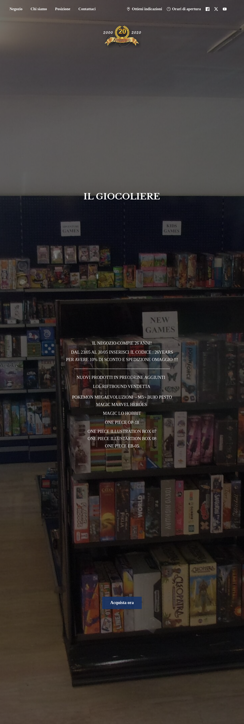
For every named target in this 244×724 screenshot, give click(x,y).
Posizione (62, 9)
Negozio (16, 9)
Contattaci (87, 9)
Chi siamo (38, 9)
